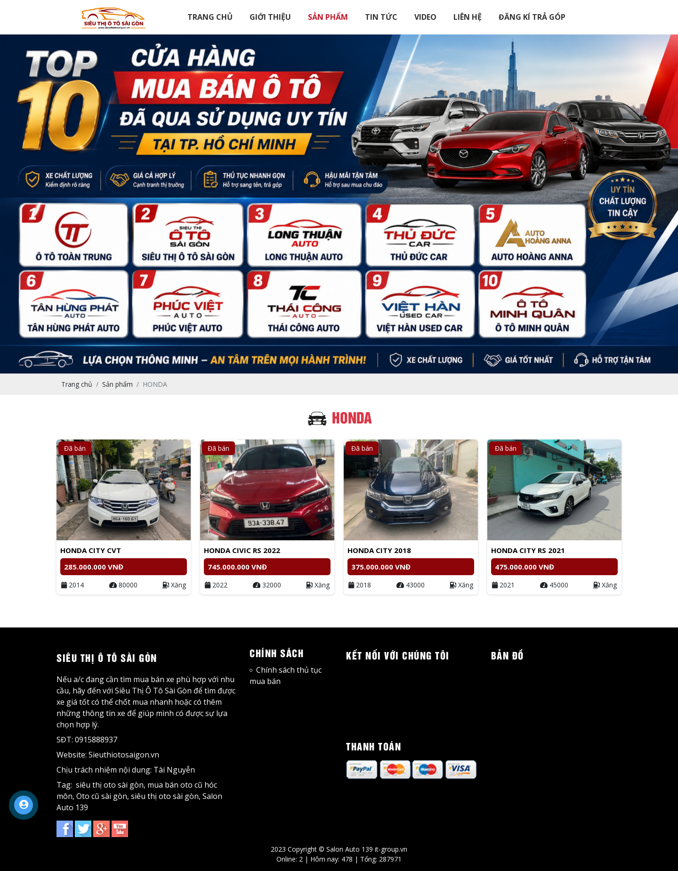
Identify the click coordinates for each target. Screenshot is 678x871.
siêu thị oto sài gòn (110, 785)
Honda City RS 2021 (528, 550)
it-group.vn (391, 849)
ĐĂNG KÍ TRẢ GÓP (532, 17)
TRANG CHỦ (210, 17)
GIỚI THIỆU (270, 17)
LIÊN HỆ (467, 17)
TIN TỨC (381, 17)
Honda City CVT (90, 550)
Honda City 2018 (379, 550)
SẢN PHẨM (328, 17)
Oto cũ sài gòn (101, 796)
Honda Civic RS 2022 (242, 550)
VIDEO (425, 17)
